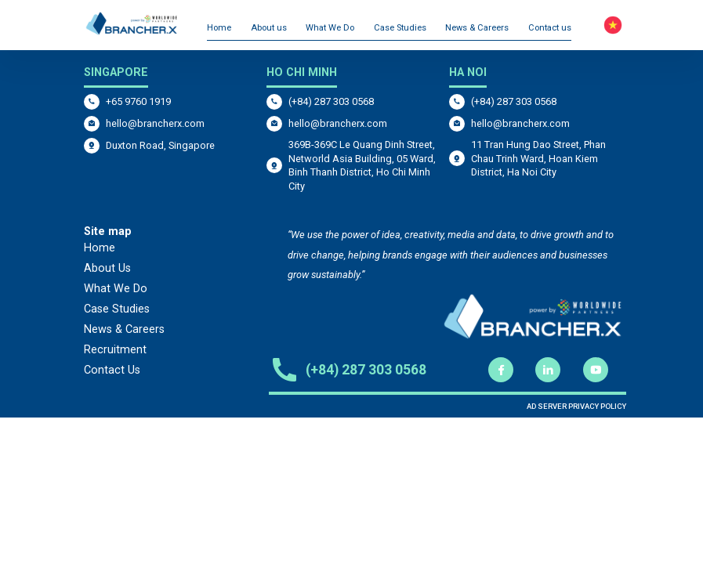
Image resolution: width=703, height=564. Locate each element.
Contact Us (112, 370)
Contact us (549, 28)
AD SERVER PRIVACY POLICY (576, 406)
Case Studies (400, 28)
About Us (107, 268)
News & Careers (477, 28)
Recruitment (115, 349)
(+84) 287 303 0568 (331, 101)
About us (269, 28)
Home (219, 28)
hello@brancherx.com (155, 123)
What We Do (330, 28)
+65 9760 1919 (138, 101)
